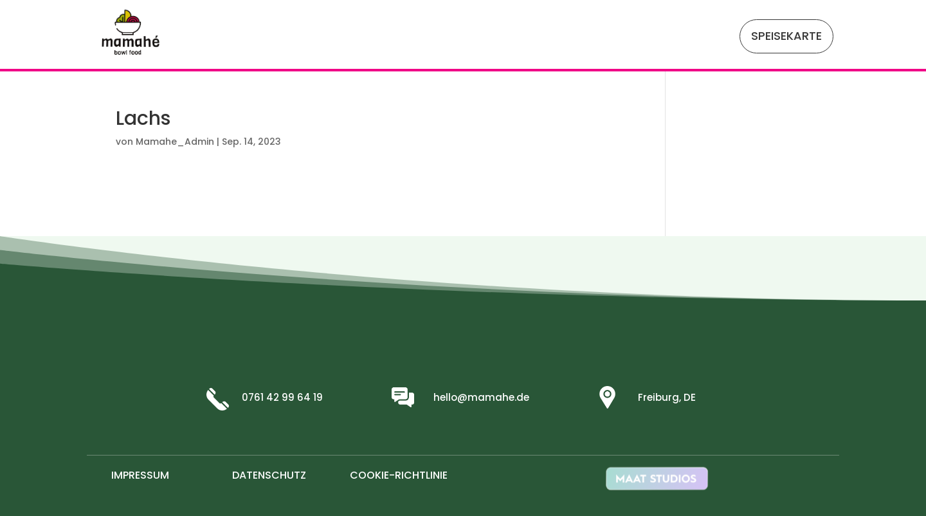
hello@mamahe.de (481, 397)
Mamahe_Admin (175, 141)
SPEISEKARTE (786, 36)
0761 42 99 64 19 (282, 397)
